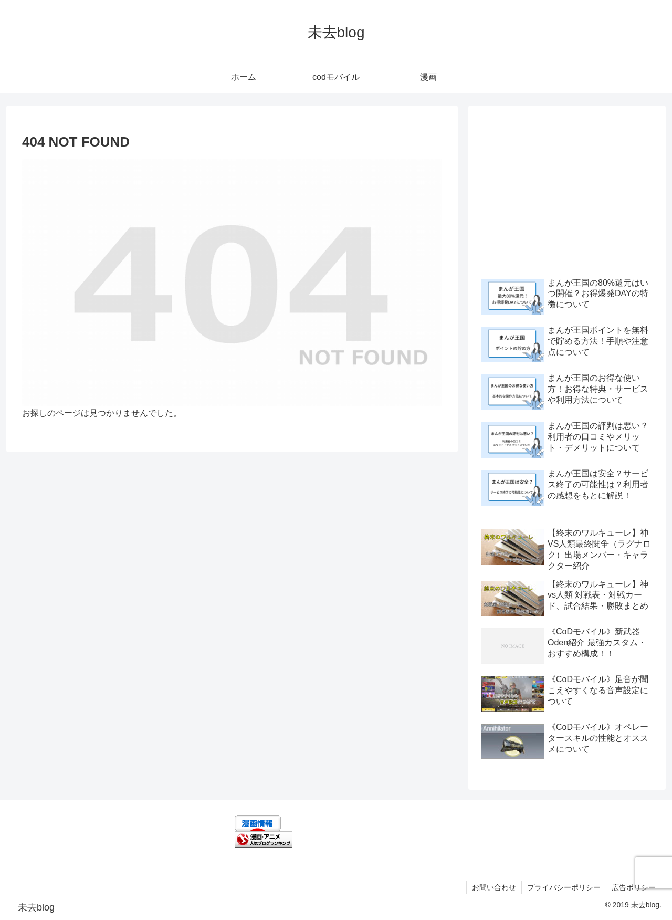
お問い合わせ (494, 887)
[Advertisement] (567, 189)
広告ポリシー (634, 887)
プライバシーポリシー (564, 887)
